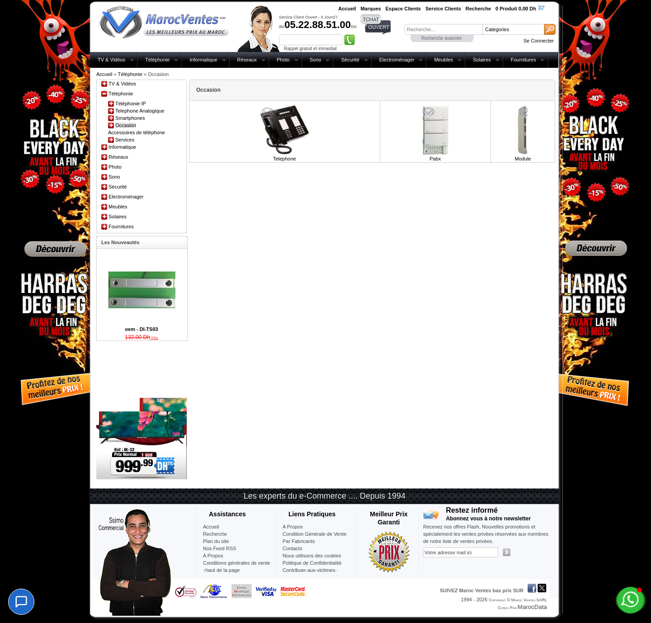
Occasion (125, 125)
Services (124, 139)
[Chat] (21, 602)
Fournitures (523, 59)
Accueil (104, 74)
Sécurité (350, 59)
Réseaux (247, 59)
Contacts (292, 548)
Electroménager (397, 59)
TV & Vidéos (111, 59)
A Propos (293, 526)
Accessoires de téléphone (136, 132)
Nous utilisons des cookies (312, 555)
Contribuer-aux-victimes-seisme (310, 573)
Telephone (284, 158)
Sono (315, 59)
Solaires (482, 59)
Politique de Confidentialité (312, 563)
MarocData (532, 607)
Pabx (435, 158)
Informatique (203, 59)
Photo (283, 59)
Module (522, 158)
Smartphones (130, 118)
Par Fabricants (299, 541)
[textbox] (443, 29)
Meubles (443, 59)
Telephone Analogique (139, 110)
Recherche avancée (441, 38)
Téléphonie (157, 59)
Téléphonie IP (130, 103)
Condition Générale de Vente (314, 534)
